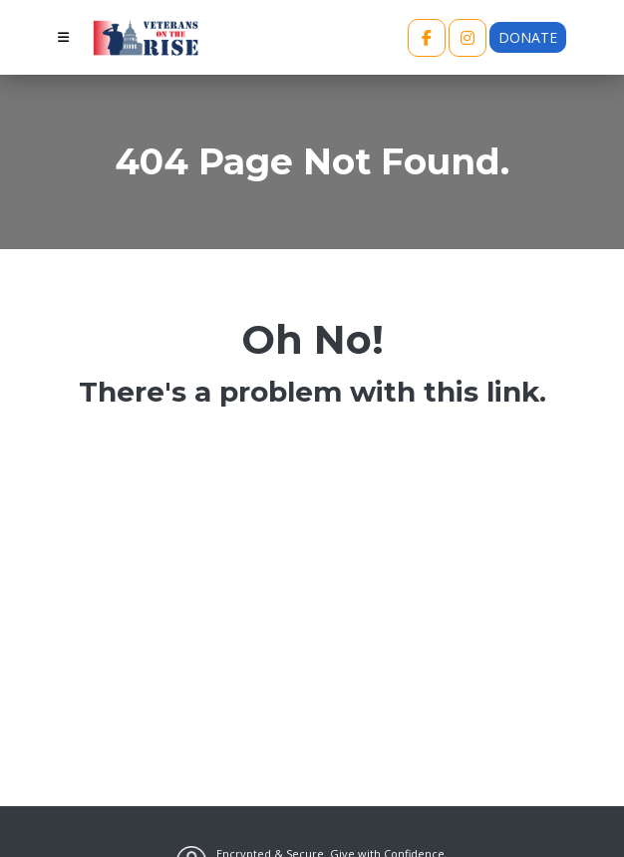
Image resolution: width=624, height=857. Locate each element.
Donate (527, 37)
